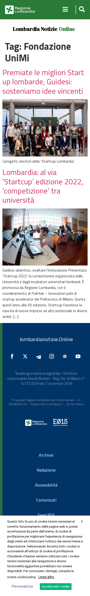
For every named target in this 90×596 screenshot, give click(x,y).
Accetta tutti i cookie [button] (56, 586)
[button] (81, 9)
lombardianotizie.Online (46, 339)
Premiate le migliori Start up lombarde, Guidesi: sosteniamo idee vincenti (43, 81)
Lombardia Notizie (35, 29)
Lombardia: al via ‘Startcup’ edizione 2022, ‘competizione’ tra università (42, 186)
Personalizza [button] (22, 586)
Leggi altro (46, 577)
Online (67, 29)
